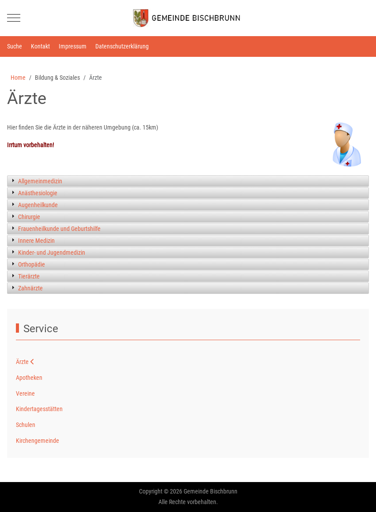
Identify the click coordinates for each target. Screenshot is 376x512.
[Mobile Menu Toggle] (13, 18)
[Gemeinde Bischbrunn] (188, 18)
